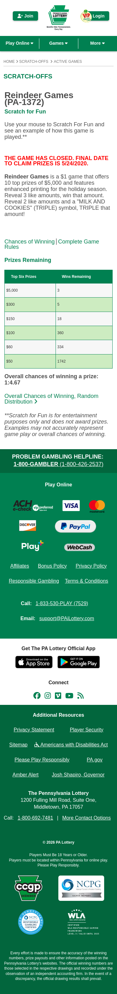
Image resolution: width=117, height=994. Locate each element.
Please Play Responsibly (42, 759)
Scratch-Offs (33, 61)
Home (9, 61)
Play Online (19, 43)
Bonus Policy (52, 566)
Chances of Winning (29, 241)
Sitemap (18, 744)
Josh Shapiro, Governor (78, 774)
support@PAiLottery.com (66, 618)
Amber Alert (25, 774)
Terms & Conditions (86, 581)
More (97, 43)
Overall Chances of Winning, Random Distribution (51, 399)
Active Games (68, 61)
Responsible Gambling (34, 581)
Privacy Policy (91, 566)
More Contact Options (86, 818)
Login (95, 17)
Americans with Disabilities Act (71, 744)
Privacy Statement (34, 729)
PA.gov (94, 759)
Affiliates (19, 566)
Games (58, 43)
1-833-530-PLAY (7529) (62, 603)
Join (25, 15)
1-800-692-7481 (35, 818)
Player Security (87, 729)
